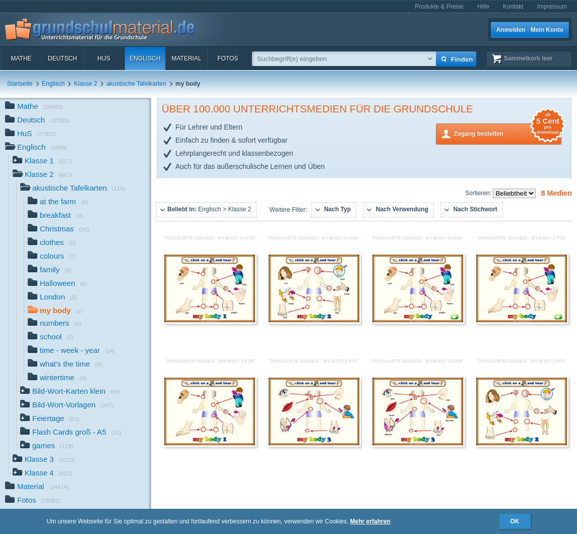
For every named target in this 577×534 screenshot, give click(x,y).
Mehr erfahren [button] (370, 521)
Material (186, 58)
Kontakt (513, 6)
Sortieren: (479, 193)
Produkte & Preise (439, 6)
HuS (103, 58)
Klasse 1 (42, 161)
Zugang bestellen (507, 133)
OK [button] (515, 521)
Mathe (21, 58)
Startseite (20, 83)
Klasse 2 (85, 83)
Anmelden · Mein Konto (529, 29)
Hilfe (483, 6)
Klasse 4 (42, 473)
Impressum (552, 6)
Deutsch (62, 58)
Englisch (145, 58)
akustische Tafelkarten (136, 83)
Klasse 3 (44, 460)
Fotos (227, 58)
